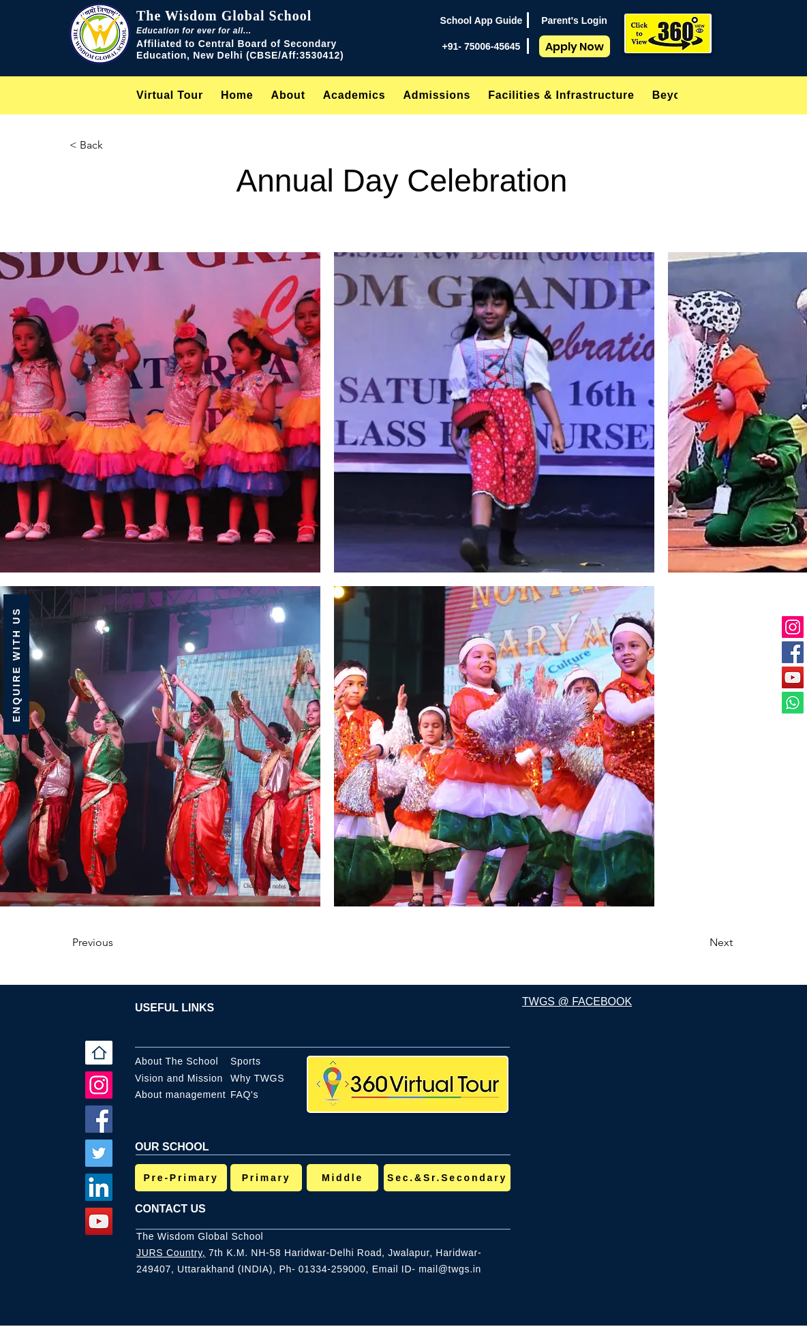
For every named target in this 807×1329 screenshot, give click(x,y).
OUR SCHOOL (172, 1146)
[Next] (699, 942)
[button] (288, 95)
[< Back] (114, 145)
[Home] (98, 1053)
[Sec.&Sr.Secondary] (447, 1177)
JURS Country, (170, 1252)
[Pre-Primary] (181, 1177)
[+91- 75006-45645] (481, 46)
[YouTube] (793, 677)
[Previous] (117, 942)
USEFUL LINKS (174, 1007)
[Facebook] (793, 652)
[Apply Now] (574, 46)
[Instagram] (793, 627)
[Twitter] (98, 1153)
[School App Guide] (481, 20)
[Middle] (342, 1177)
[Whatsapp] (793, 703)
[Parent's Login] (574, 20)
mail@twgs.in (449, 1269)
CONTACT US (170, 1209)
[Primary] (266, 1177)
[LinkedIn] (98, 1187)
